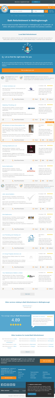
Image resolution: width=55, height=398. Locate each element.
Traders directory (46, 374)
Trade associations (34, 372)
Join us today (47, 361)
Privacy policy (21, 374)
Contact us (20, 375)
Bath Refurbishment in (9, 338)
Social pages (33, 377)
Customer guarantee (47, 377)
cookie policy (37, 390)
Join (36, 1)
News (44, 375)
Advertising (45, 372)
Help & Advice (33, 374)
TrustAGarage (16, 390)
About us (20, 372)
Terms (19, 377)
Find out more (47, 79)
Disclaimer (32, 375)
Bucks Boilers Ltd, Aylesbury (39, 316)
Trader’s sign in (51, 4)
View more (27, 294)
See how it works (8, 377)
